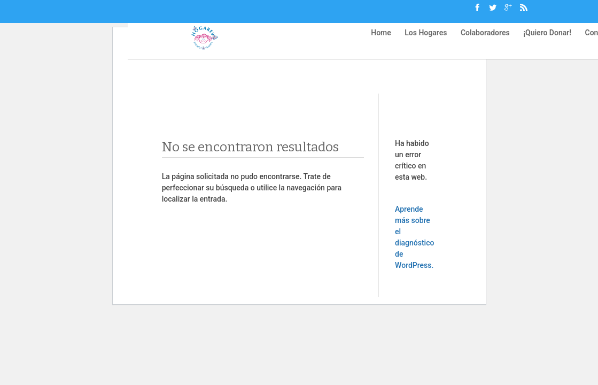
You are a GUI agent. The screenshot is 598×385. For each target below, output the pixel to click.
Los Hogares (426, 38)
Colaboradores (485, 38)
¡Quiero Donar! (547, 38)
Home (381, 38)
